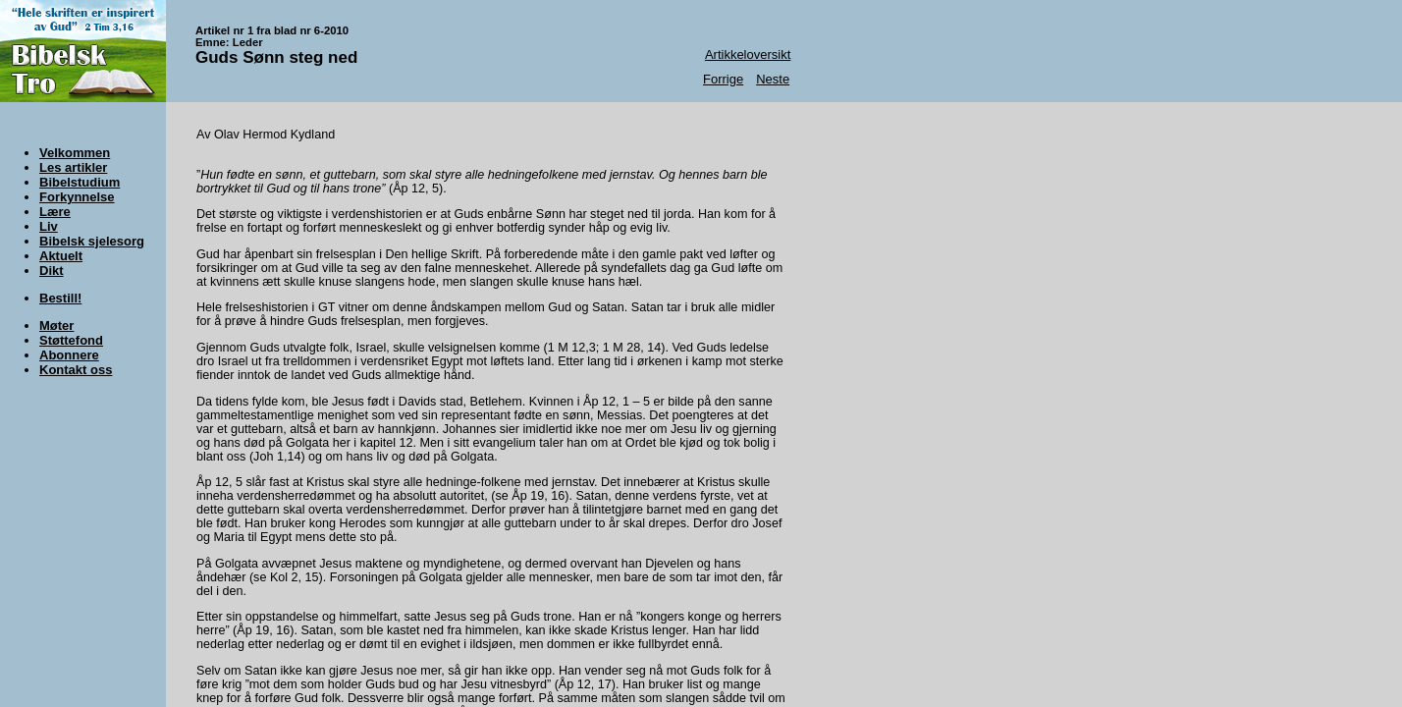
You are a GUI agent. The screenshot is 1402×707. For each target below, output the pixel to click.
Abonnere (69, 355)
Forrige (723, 79)
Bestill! (60, 298)
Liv (48, 226)
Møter (56, 325)
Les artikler (73, 167)
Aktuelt (60, 255)
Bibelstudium (79, 182)
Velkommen (74, 152)
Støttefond (71, 340)
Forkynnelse (77, 197)
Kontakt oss (75, 369)
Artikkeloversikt (747, 54)
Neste (772, 79)
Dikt (51, 270)
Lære (55, 211)
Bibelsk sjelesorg (91, 241)
